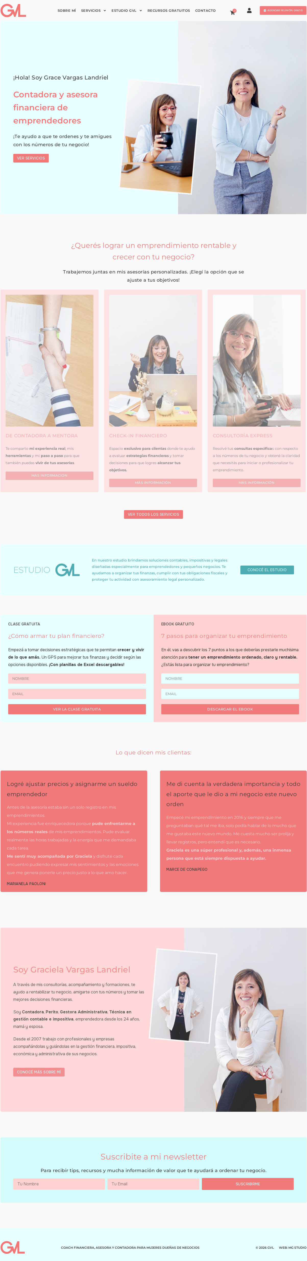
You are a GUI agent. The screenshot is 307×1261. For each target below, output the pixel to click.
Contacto (205, 10)
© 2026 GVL (265, 1248)
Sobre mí (67, 10)
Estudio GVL (127, 10)
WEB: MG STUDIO (292, 1248)
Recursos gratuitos (169, 10)
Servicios (94, 10)
